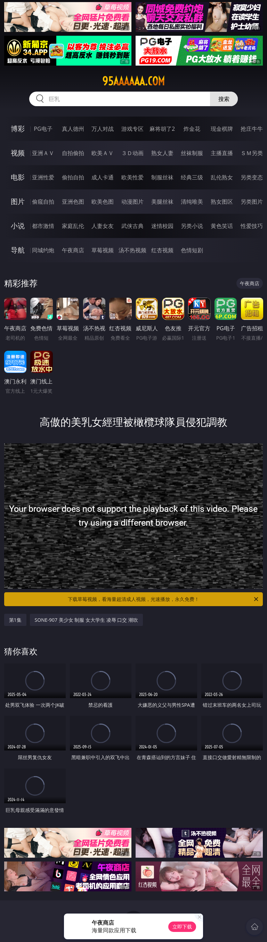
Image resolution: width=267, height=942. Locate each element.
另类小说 (192, 226)
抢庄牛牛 (252, 129)
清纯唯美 (192, 201)
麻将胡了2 (162, 129)
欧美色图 (102, 201)
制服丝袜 (162, 177)
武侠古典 (132, 226)
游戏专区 (132, 129)
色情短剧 (192, 250)
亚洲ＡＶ (43, 153)
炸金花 (192, 129)
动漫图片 (132, 201)
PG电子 (43, 129)
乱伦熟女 (222, 177)
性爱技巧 (252, 226)
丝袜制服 (192, 153)
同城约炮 (43, 250)
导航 (18, 250)
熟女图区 (222, 201)
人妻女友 (102, 226)
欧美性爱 (132, 177)
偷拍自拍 (73, 177)
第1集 (15, 620)
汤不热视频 (132, 250)
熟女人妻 (162, 153)
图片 (18, 201)
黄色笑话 (222, 226)
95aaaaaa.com (133, 81)
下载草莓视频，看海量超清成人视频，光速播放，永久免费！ (163, 599)
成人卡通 (102, 177)
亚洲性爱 (43, 177)
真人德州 (73, 129)
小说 (18, 225)
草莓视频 (102, 250)
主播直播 (222, 153)
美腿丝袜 (162, 201)
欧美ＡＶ (102, 153)
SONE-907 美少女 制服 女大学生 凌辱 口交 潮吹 (86, 620)
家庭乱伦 (73, 226)
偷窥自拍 (43, 201)
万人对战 (102, 129)
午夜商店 (73, 250)
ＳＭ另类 (252, 153)
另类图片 (252, 201)
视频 (18, 153)
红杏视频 (162, 250)
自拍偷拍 (73, 153)
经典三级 (192, 177)
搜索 (223, 99)
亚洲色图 (73, 201)
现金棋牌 (222, 129)
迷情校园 (162, 226)
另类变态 (252, 177)
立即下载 (182, 926)
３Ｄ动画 (132, 153)
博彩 (18, 128)
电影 (18, 177)
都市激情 (43, 226)
